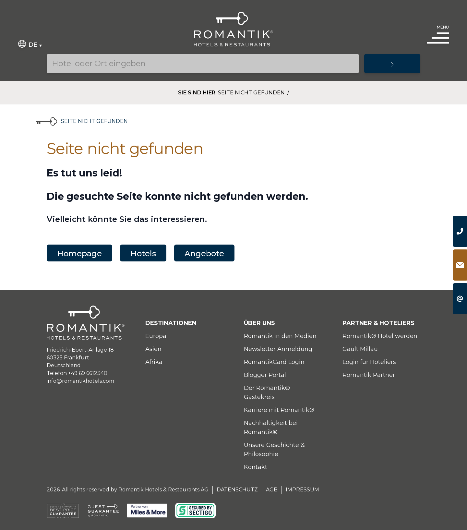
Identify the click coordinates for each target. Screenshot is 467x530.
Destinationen (171, 323)
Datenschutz (237, 490)
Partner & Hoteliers (378, 323)
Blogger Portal (265, 375)
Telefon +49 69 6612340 (77, 373)
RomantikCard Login (274, 362)
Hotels (143, 253)
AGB (272, 490)
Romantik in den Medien (280, 336)
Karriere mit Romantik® (279, 410)
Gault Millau (360, 349)
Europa (155, 336)
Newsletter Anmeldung (278, 349)
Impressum (302, 490)
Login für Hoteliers (369, 362)
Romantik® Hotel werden (379, 336)
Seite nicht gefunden (252, 93)
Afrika (153, 362)
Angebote (204, 253)
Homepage (79, 253)
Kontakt (255, 467)
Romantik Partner (368, 375)
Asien (153, 349)
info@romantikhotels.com (80, 381)
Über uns (259, 323)
